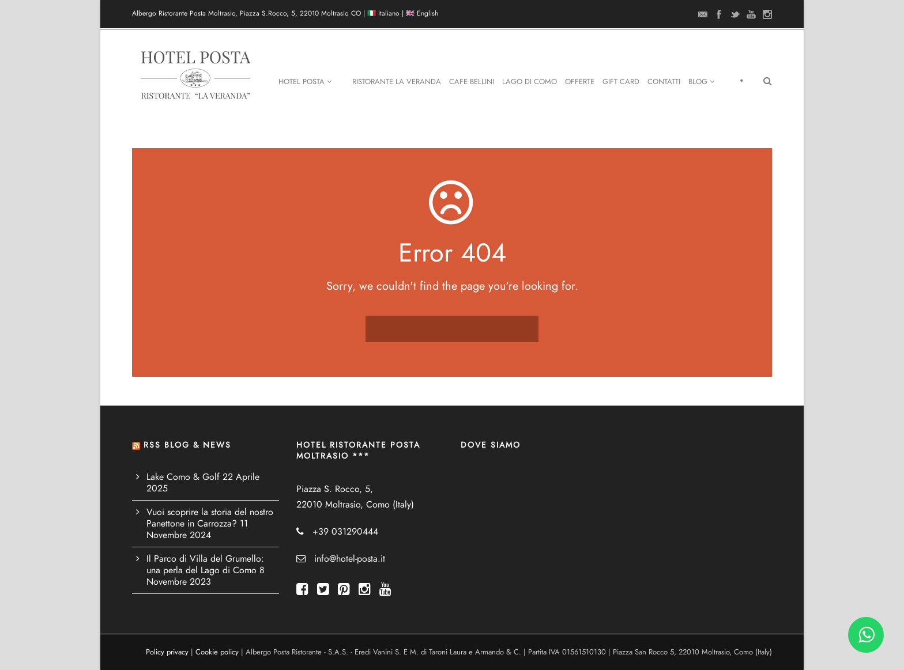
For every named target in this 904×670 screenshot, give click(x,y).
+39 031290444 (345, 531)
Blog (701, 82)
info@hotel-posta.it (349, 558)
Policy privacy (167, 652)
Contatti (663, 82)
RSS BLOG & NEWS (187, 445)
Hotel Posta (305, 82)
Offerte (579, 82)
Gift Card (620, 82)
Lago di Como (529, 82)
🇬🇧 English (422, 13)
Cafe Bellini (471, 82)
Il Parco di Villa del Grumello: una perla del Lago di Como (205, 564)
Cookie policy (217, 652)
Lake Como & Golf (183, 477)
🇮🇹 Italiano (383, 13)
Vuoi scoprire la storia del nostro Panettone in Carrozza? (209, 518)
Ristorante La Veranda (396, 82)
